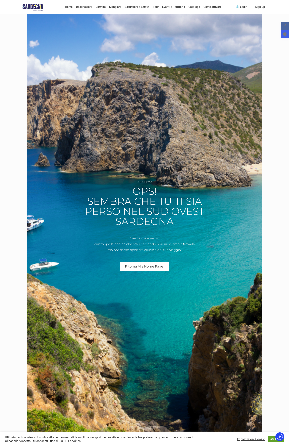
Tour (156, 6)
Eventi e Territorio (173, 6)
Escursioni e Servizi (137, 6)
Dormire (101, 6)
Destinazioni (84, 6)
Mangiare (115, 6)
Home (69, 6)
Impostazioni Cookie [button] (251, 439)
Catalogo (194, 6)
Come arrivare (213, 6)
